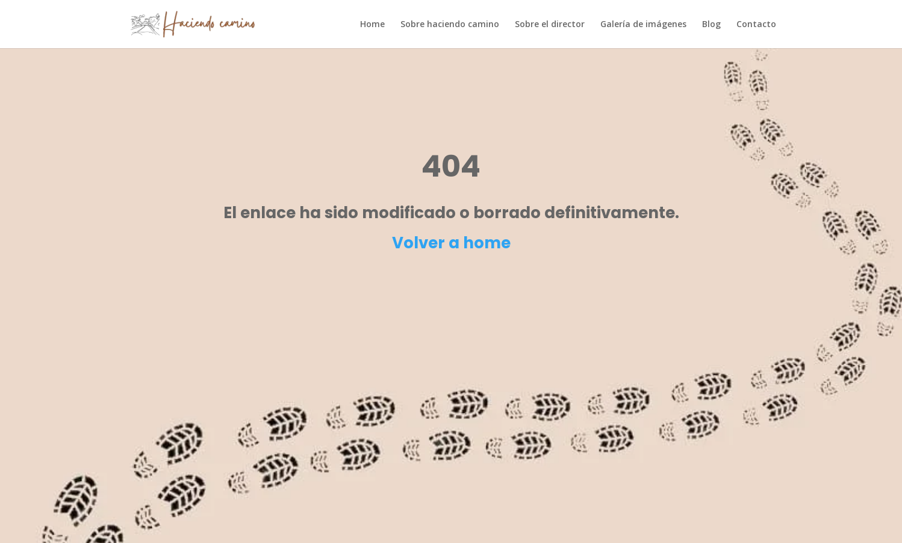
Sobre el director (550, 25)
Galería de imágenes (643, 25)
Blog (711, 25)
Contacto (756, 25)
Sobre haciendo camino (449, 25)
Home (372, 25)
